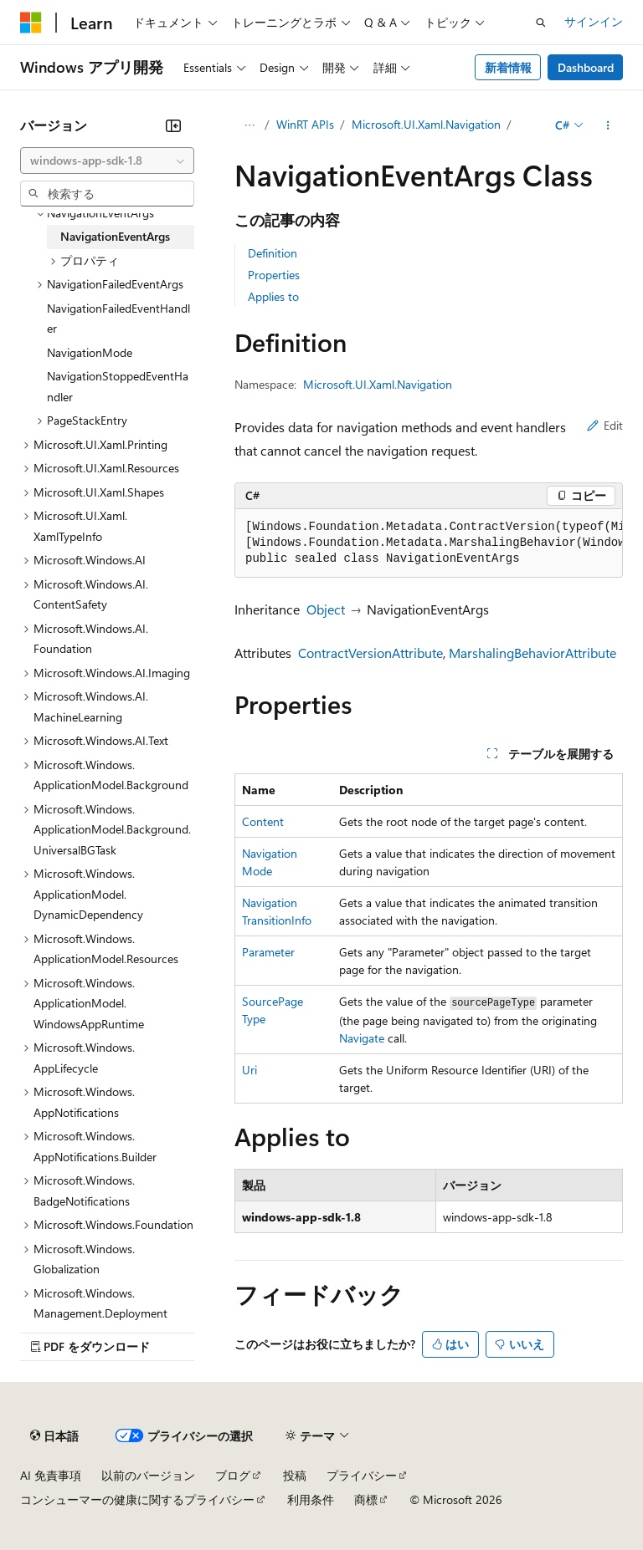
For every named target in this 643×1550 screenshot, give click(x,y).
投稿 (294, 1475)
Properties (274, 275)
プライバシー (362, 1475)
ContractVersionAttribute (370, 652)
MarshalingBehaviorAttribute (532, 652)
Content (263, 821)
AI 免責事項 (50, 1475)
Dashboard (586, 67)
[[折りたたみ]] (173, 125)
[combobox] (107, 160)
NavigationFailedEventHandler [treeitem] (118, 318)
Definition (272, 253)
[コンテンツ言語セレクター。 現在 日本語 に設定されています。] (54, 1436)
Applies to (273, 296)
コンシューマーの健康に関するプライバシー (137, 1499)
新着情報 (508, 67)
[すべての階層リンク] (249, 125)
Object (325, 609)
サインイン (593, 21)
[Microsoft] (31, 22)
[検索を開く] (541, 23)
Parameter (268, 952)
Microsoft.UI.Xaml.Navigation (426, 124)
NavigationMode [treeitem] (89, 352)
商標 (366, 1499)
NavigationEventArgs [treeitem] (115, 236)
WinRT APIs (305, 124)
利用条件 (310, 1499)
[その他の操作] (608, 125)
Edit (605, 425)
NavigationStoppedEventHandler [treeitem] (117, 386)
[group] (428, 543)
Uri (249, 1070)
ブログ (232, 1475)
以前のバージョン (148, 1475)
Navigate (361, 1038)
